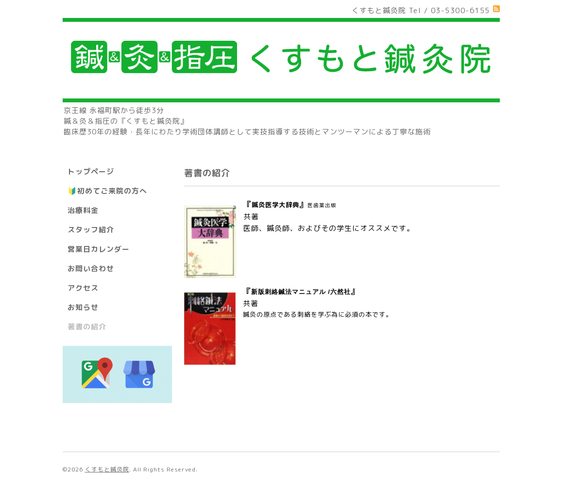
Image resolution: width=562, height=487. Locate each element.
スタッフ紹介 (91, 230)
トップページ (91, 171)
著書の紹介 (87, 327)
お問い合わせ (91, 268)
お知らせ (83, 307)
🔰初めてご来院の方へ (107, 191)
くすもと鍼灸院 (107, 469)
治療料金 (83, 210)
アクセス (83, 288)
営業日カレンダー (99, 249)
